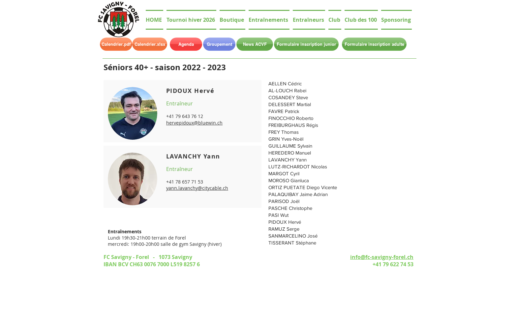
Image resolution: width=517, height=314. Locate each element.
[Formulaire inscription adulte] (374, 44)
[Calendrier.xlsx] (149, 44)
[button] (335, 20)
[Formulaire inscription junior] (306, 44)
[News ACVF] (254, 44)
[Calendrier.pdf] (116, 44)
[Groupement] (219, 44)
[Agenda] (186, 44)
